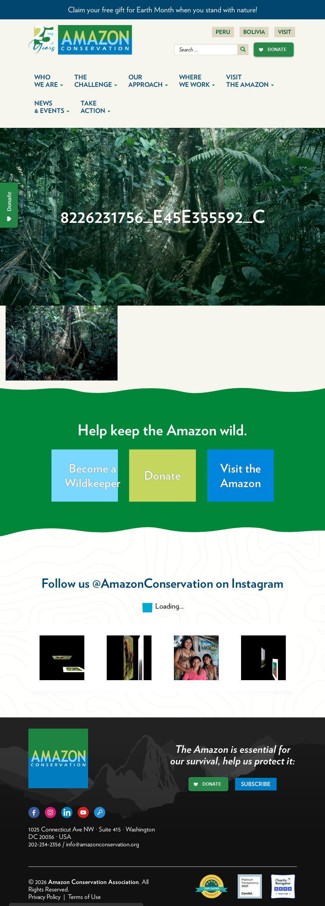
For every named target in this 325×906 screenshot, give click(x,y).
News (51, 107)
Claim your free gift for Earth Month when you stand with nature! (162, 9)
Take (95, 107)
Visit (284, 32)
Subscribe (256, 784)
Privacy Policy (44, 896)
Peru (223, 32)
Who (48, 80)
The (95, 80)
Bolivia (254, 32)
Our (148, 80)
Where (197, 80)
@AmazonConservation (152, 583)
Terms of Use (84, 896)
